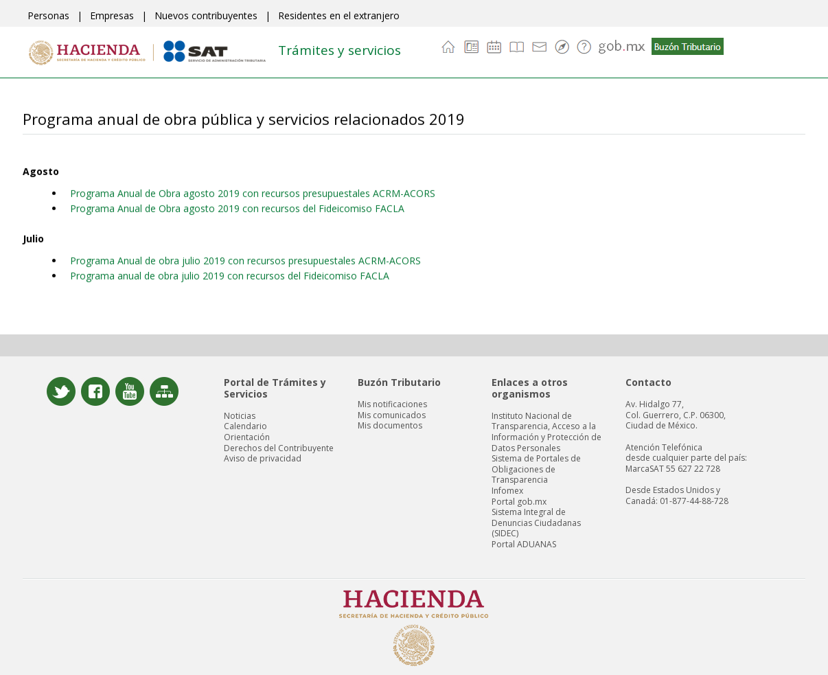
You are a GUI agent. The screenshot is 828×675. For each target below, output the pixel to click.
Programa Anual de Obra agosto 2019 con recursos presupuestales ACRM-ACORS (252, 192)
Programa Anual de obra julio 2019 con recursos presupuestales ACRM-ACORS (245, 259)
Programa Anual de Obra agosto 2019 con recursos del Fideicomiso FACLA (237, 207)
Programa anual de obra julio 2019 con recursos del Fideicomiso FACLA (229, 275)
